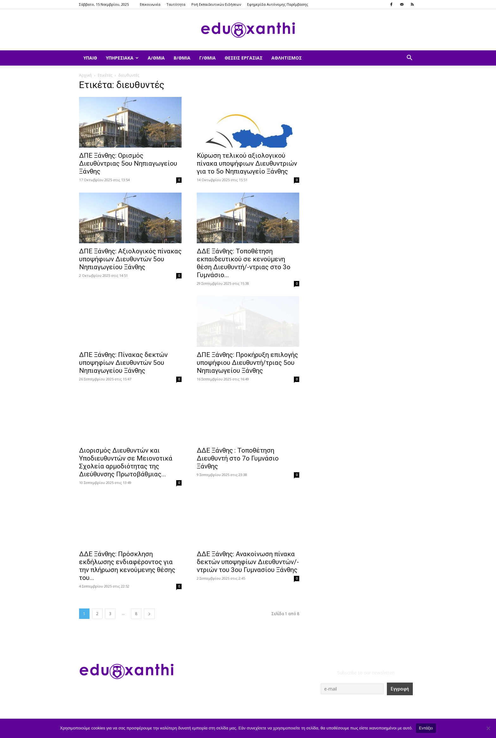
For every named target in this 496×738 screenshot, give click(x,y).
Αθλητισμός (286, 58)
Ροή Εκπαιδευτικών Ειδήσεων (216, 4)
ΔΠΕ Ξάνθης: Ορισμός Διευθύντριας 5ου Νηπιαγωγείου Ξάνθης (128, 163)
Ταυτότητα (175, 4)
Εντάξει (426, 728)
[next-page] (149, 613)
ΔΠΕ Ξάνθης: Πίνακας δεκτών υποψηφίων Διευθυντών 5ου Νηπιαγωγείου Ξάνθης (123, 362)
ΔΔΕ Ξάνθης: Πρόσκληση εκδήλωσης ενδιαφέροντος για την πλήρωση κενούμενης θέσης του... (127, 566)
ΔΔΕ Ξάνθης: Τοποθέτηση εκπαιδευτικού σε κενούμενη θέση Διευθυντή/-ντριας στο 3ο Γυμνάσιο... (243, 263)
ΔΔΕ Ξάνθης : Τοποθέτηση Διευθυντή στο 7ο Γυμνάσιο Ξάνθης (238, 458)
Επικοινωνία (150, 4)
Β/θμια (182, 58)
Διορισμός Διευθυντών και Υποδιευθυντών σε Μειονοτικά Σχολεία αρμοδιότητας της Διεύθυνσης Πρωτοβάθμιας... (125, 462)
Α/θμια (156, 58)
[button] (409, 58)
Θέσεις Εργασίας (244, 58)
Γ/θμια (207, 58)
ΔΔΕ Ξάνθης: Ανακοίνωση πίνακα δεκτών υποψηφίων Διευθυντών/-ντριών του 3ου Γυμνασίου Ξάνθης (248, 562)
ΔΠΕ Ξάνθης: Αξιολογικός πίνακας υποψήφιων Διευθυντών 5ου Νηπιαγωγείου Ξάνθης (130, 259)
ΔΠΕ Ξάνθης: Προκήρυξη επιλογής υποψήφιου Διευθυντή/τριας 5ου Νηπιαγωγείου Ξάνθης (247, 362)
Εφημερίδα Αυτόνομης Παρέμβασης (277, 4)
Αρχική (85, 75)
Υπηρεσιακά (122, 58)
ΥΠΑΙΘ (90, 58)
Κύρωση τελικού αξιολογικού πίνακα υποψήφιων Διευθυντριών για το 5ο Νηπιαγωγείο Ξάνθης (247, 163)
